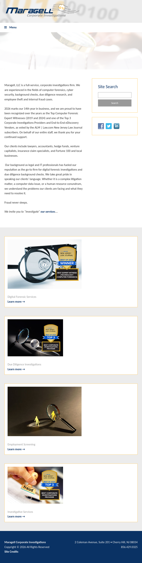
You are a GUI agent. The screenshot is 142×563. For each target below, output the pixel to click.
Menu (10, 27)
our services (48, 211)
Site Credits (11, 551)
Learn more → (16, 301)
